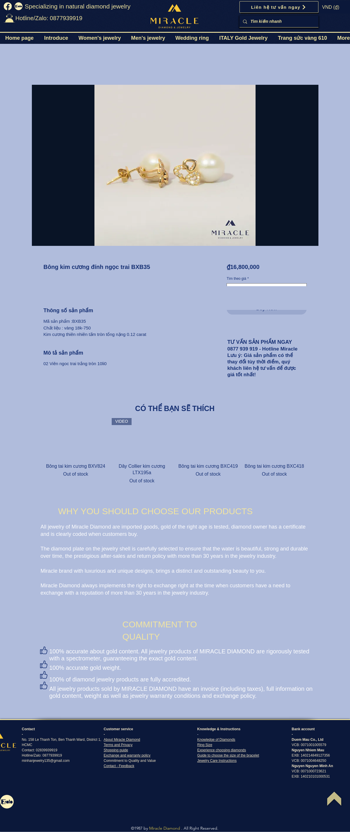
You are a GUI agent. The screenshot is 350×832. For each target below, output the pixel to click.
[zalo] (19, 6)
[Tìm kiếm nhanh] (278, 21)
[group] (175, 451)
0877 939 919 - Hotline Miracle (262, 349)
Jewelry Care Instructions (217, 761)
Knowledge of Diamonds (216, 740)
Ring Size (204, 745)
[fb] (8, 6)
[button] (99, 38)
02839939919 (46, 750)
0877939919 (52, 755)
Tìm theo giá (238, 279)
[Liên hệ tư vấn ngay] (278, 7)
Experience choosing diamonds (221, 750)
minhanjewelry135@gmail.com (46, 761)
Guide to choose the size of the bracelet (228, 755)
